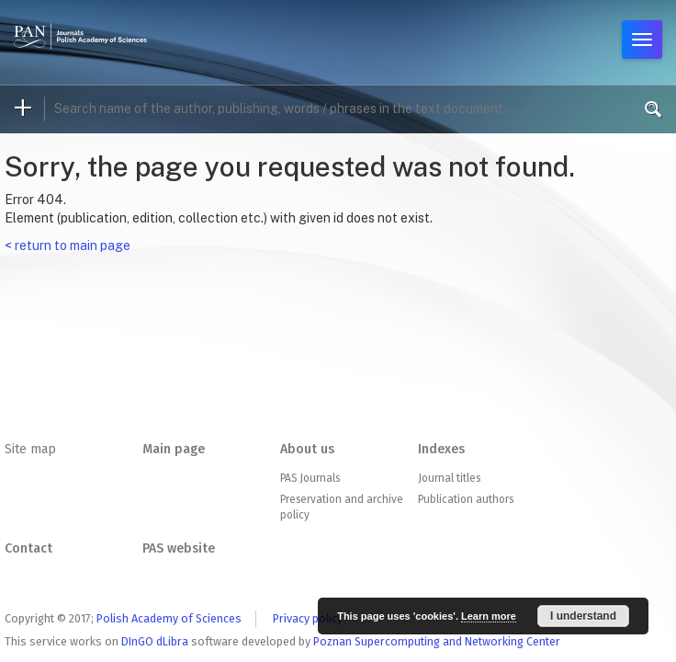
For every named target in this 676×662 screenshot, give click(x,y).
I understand (583, 616)
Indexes (441, 449)
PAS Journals (310, 478)
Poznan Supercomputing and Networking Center (436, 641)
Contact (28, 548)
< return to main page (67, 245)
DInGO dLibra (154, 641)
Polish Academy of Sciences (169, 618)
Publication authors (465, 499)
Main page (173, 449)
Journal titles (449, 478)
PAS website (178, 548)
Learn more (488, 616)
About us (307, 449)
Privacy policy (308, 618)
